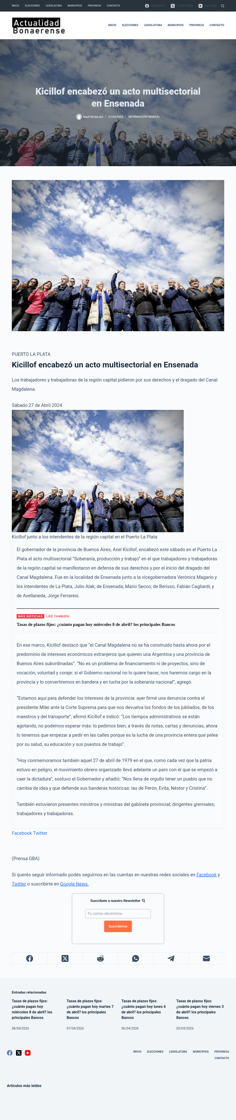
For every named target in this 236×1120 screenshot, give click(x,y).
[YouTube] (208, 6)
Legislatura (54, 5)
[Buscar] (222, 5)
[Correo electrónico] (206, 958)
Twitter (40, 833)
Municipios (75, 5)
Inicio (15, 5)
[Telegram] (171, 958)
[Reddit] (100, 958)
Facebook (22, 833)
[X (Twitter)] (182, 6)
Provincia (94, 5)
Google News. (74, 884)
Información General (144, 116)
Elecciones (32, 5)
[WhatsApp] (135, 958)
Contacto (113, 5)
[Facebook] (155, 6)
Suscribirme (118, 926)
